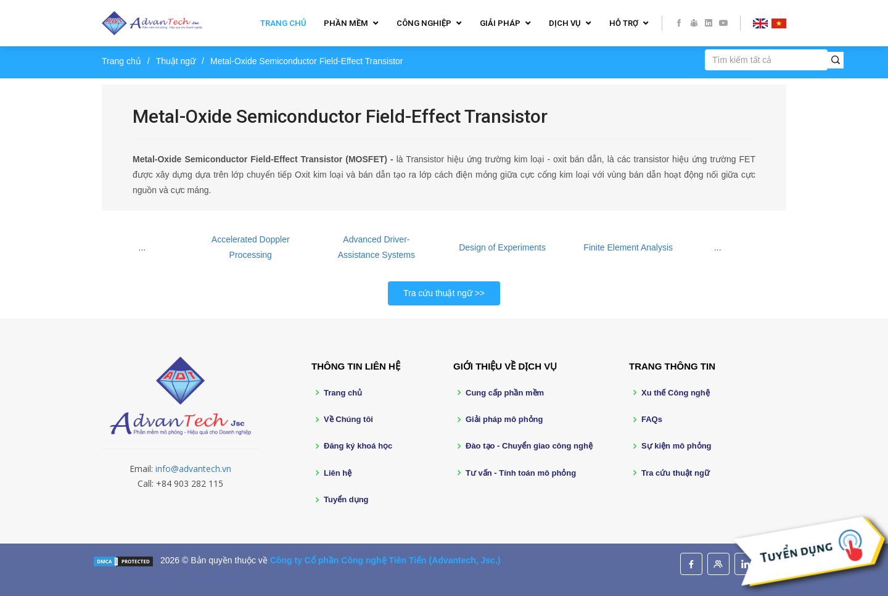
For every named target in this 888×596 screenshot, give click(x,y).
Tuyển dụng (346, 499)
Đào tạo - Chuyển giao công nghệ (529, 445)
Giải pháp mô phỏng (504, 419)
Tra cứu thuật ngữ (437, 293)
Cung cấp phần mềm (505, 392)
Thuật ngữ (175, 61)
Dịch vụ (565, 23)
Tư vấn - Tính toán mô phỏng (521, 473)
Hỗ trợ (623, 23)
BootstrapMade (207, 579)
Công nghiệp (424, 23)
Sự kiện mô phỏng (676, 445)
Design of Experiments (502, 247)
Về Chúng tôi (348, 419)
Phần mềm (346, 23)
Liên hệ (338, 473)
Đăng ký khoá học (358, 445)
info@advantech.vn (193, 468)
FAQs (651, 419)
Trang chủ (283, 23)
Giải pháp (500, 23)
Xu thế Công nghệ (675, 392)
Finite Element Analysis (628, 247)
